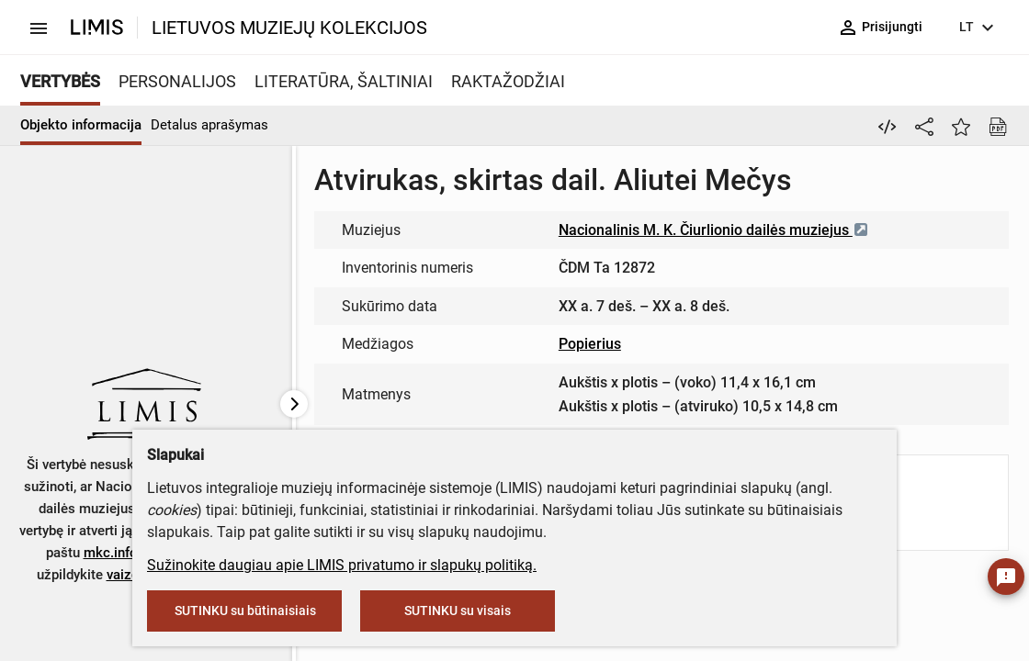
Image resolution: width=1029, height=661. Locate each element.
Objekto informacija (80, 125)
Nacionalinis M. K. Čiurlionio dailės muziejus (714, 230)
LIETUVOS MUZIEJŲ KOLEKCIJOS (289, 28)
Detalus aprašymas (209, 125)
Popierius (590, 344)
